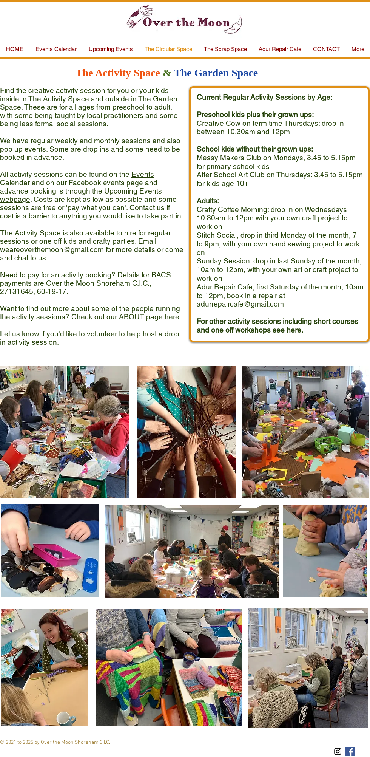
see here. (288, 330)
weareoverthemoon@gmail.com (52, 249)
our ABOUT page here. (143, 317)
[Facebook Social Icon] (350, 751)
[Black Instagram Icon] (337, 751)
